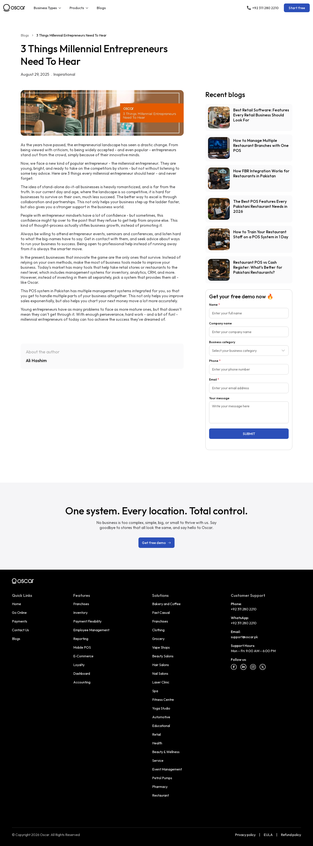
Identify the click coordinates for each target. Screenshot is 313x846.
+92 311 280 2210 (243, 609)
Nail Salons (160, 673)
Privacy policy (245, 835)
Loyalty (79, 665)
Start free (297, 8)
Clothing (158, 630)
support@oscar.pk (244, 637)
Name (214, 304)
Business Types (48, 8)
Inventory (80, 612)
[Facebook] (234, 667)
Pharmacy (160, 786)
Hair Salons (160, 665)
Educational (161, 725)
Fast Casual (161, 612)
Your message (219, 398)
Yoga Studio (161, 708)
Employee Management (91, 630)
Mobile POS (82, 647)
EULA (268, 835)
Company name (220, 323)
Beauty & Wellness (166, 752)
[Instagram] (253, 667)
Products (79, 8)
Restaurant (160, 795)
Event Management (167, 769)
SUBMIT (249, 433)
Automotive (161, 717)
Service (157, 760)
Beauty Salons (162, 656)
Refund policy (291, 835)
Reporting (80, 638)
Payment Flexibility (87, 621)
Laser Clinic (160, 682)
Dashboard (81, 673)
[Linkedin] (243, 667)
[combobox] (249, 350)
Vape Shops (161, 647)
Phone (215, 360)
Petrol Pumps (162, 778)
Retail (156, 734)
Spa (155, 691)
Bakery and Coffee (166, 604)
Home (16, 604)
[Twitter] (263, 667)
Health (157, 743)
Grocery (158, 638)
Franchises (81, 604)
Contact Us (20, 630)
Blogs (101, 8)
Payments (19, 621)
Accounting (81, 682)
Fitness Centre (163, 699)
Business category (222, 342)
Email (214, 379)
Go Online (19, 612)
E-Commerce (83, 656)
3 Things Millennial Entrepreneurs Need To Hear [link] (71, 35)
